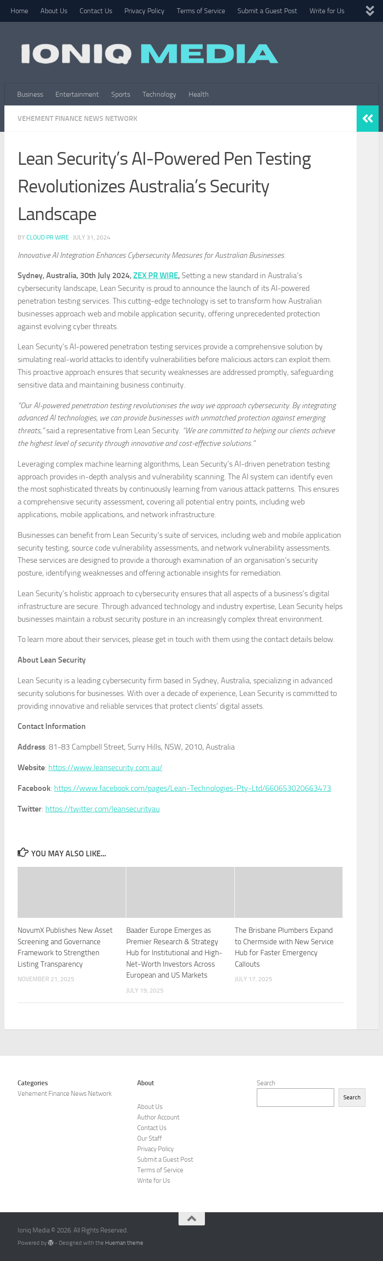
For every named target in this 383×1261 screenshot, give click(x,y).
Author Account (158, 1117)
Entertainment (77, 94)
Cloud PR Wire (47, 237)
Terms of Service (201, 11)
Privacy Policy (144, 11)
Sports (120, 94)
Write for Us (327, 11)
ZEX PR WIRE (155, 275)
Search (266, 1083)
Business (30, 94)
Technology (159, 94)
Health (199, 94)
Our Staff (149, 1138)
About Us (53, 11)
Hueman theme (124, 1242)
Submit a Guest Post (267, 11)
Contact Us (96, 11)
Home (19, 11)
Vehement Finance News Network (77, 118)
